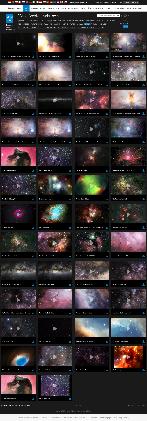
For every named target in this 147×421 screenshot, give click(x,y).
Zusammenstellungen (75, 21)
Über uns (11, 8)
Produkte (109, 8)
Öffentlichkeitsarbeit (95, 8)
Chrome (9, 289)
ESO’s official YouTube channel (54, 249)
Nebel (87, 24)
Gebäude (102, 24)
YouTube (5, 249)
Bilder (19, 8)
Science (126, 2)
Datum (126, 26)
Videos (26, 9)
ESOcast (105, 21)
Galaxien (57, 24)
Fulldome (48, 24)
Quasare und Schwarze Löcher (31, 27)
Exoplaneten (24, 24)
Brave (9, 287)
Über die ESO (33, 21)
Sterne (73, 27)
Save (7, 330)
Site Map (113, 2)
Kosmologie (90, 21)
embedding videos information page (131, 251)
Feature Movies (36, 24)
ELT (98, 21)
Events (83, 8)
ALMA (42, 21)
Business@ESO (120, 8)
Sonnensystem (50, 27)
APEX (47, 21)
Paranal (94, 24)
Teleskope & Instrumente (57, 8)
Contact (106, 2)
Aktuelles (34, 8)
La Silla (80, 24)
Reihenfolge (124, 23)
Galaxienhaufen (68, 24)
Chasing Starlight (58, 21)
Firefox (9, 293)
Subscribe (99, 2)
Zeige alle (22, 21)
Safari (8, 296)
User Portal (134, 2)
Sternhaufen (63, 27)
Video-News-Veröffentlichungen (90, 27)
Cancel (18, 330)
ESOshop (43, 8)
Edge (8, 291)
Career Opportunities (134, 8)
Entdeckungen (73, 8)
